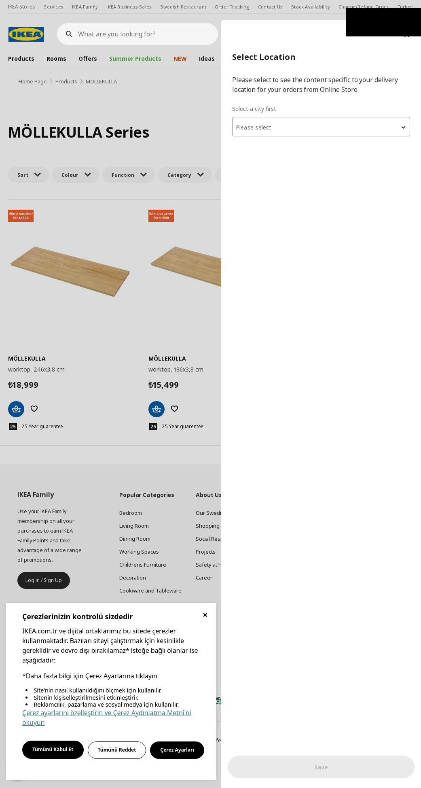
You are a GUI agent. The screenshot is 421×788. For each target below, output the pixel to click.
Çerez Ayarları (177, 749)
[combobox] (324, 107)
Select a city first (260, 89)
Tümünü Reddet (117, 749)
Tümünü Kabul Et (53, 749)
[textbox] (324, 108)
